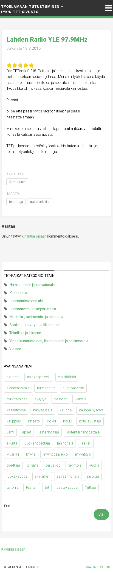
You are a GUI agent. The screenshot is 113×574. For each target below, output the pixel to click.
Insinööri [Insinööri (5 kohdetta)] (61, 399)
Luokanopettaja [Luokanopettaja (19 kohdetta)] (37, 443)
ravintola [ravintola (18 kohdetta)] (75, 465)
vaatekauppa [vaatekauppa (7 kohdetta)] (67, 487)
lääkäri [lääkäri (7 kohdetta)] (86, 443)
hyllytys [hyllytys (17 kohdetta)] (40, 399)
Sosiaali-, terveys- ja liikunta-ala (34, 325)
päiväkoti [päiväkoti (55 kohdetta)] (53, 465)
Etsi (7, 506)
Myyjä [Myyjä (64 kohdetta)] (31, 454)
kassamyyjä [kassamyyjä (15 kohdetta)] (16, 410)
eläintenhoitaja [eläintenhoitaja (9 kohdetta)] (18, 388)
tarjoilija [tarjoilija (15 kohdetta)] (12, 487)
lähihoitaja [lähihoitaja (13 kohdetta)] (65, 443)
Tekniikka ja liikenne (25, 333)
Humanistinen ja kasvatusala (32, 285)
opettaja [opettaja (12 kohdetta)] (13, 465)
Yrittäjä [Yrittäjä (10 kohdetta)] (90, 487)
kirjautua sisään (34, 236)
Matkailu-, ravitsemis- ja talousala (36, 317)
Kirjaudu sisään (13, 549)
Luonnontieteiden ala (26, 301)
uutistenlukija (39, 202)
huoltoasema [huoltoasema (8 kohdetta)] (73, 388)
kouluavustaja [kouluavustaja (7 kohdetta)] (90, 421)
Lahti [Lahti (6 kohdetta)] (10, 432)
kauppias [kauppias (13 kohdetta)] (13, 421)
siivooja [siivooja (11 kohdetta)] (93, 476)
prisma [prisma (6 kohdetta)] (32, 465)
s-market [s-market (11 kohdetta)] (42, 476)
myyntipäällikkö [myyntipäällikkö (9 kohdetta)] (55, 454)
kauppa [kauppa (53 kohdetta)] (66, 410)
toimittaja (16, 202)
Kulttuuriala (17, 182)
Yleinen (15, 349)
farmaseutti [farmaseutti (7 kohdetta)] (46, 388)
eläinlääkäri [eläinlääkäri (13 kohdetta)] (67, 377)
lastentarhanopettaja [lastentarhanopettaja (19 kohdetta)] (83, 432)
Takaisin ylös (97, 567)
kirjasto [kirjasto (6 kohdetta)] (34, 421)
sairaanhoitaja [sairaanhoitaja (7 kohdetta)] (68, 476)
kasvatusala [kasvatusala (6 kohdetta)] (42, 410)
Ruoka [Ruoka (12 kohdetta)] (94, 465)
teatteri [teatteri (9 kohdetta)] (31, 487)
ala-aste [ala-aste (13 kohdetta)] (13, 377)
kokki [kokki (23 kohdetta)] (51, 421)
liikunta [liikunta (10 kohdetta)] (11, 443)
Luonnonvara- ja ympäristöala (32, 309)
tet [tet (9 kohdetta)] (47, 487)
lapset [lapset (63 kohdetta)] (26, 432)
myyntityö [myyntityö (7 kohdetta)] (83, 454)
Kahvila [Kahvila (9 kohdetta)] (80, 399)
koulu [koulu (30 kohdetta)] (67, 421)
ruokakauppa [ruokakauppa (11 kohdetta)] (17, 476)
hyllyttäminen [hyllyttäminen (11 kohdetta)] (16, 399)
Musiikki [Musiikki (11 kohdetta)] (12, 454)
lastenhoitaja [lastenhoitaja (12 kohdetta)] (49, 432)
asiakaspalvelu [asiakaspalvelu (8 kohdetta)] (39, 377)
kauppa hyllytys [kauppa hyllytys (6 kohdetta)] (91, 410)
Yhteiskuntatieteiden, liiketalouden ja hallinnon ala (48, 341)
